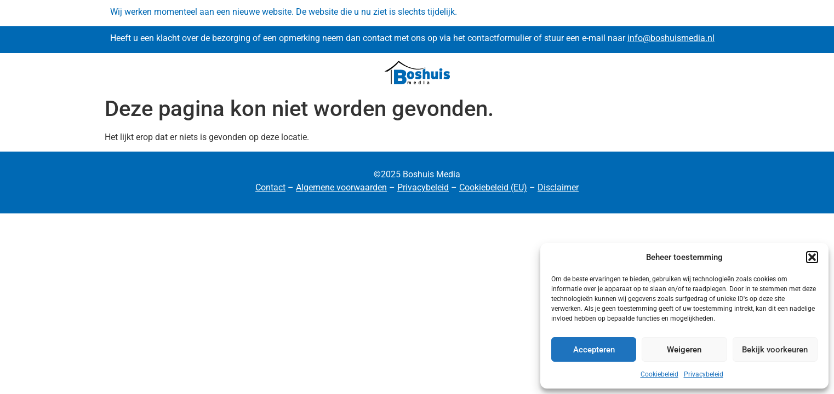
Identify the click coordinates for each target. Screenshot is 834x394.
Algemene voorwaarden (341, 187)
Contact (270, 187)
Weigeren (684, 350)
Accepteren (594, 350)
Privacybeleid (703, 374)
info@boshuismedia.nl (671, 38)
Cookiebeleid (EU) (493, 187)
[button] (812, 257)
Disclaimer (558, 187)
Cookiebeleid (659, 374)
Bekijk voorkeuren (775, 350)
